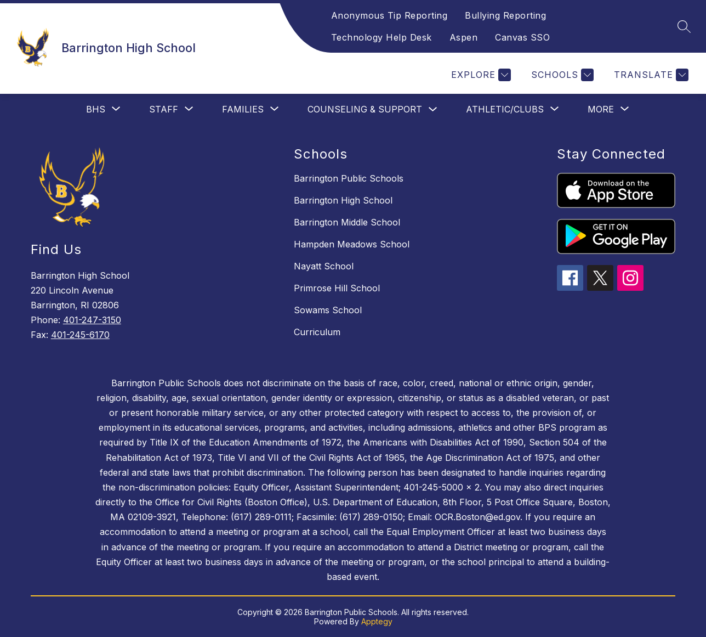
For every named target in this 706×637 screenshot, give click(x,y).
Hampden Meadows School (351, 244)
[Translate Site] (649, 75)
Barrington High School (343, 200)
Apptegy (376, 621)
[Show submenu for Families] (243, 109)
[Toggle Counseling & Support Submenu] (433, 109)
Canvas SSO (522, 37)
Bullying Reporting (505, 15)
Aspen (463, 37)
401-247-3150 (92, 319)
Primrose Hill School (337, 288)
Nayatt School (324, 266)
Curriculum (317, 331)
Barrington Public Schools (348, 178)
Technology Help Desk (381, 37)
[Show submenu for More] (601, 109)
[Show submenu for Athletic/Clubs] (505, 109)
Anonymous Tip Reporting (389, 15)
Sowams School (328, 310)
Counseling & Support (365, 109)
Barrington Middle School (347, 222)
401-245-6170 (80, 334)
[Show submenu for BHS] (95, 109)
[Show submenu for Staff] (163, 109)
